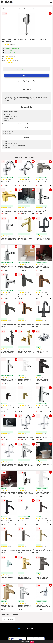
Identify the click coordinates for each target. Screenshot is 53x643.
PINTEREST (30, 628)
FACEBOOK (22, 628)
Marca (4, 8)
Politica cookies (39, 633)
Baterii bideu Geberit (29, 8)
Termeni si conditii (14, 633)
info (15, 185)
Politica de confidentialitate (27, 633)
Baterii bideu (11, 8)
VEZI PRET (26, 75)
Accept (32, 641)
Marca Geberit (19, 8)
